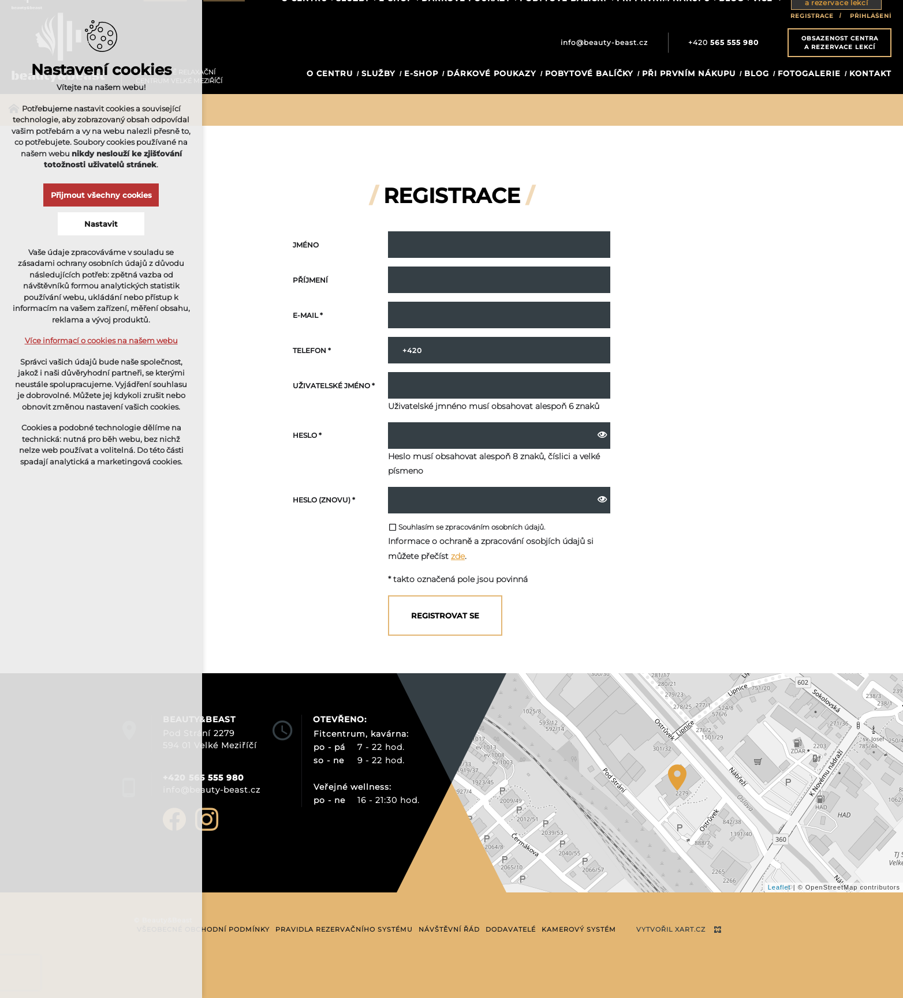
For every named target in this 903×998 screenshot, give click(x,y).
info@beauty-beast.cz (604, 42)
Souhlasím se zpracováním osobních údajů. (466, 527)
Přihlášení (870, 16)
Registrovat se (445, 615)
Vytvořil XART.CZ (671, 929)
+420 (723, 42)
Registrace (812, 16)
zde (458, 556)
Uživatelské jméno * (334, 385)
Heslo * (307, 435)
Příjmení (310, 280)
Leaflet (779, 887)
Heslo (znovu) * (324, 500)
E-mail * (308, 315)
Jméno (306, 245)
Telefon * (312, 350)
